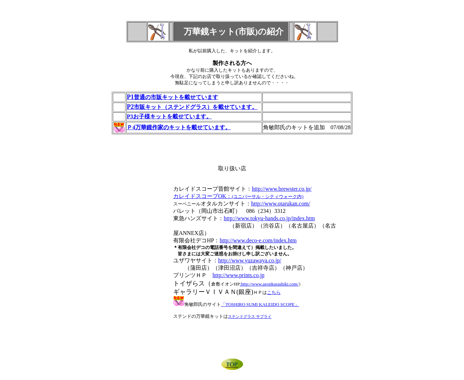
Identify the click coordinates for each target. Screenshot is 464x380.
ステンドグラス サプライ (250, 316)
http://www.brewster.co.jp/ (282, 189)
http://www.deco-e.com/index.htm (258, 240)
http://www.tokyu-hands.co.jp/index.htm (269, 218)
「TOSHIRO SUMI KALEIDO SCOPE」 (260, 304)
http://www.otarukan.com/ (280, 204)
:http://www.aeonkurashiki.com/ (269, 284)
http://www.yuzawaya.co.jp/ (249, 260)
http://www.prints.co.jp (238, 275)
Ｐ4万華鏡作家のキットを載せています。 (179, 127)
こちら (274, 292)
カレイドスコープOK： (238, 196)
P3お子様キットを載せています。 (169, 116)
